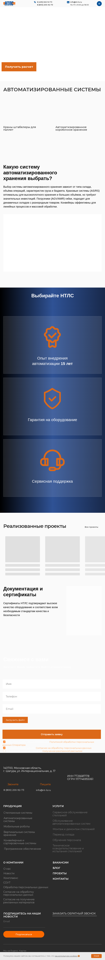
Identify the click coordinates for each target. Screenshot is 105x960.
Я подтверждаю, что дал (49, 748)
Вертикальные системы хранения (19, 833)
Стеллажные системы (18, 812)
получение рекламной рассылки (62, 751)
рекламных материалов (18, 902)
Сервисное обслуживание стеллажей (69, 814)
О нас (7, 868)
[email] (52, 709)
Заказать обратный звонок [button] (74, 913)
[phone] (52, 696)
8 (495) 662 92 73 (44, 2)
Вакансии (61, 862)
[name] (52, 684)
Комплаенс (10, 878)
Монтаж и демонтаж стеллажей (74, 829)
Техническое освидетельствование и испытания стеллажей (68, 848)
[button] (19, 66)
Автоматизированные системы (17, 820)
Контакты (61, 878)
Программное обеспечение (22, 848)
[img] (9, 3)
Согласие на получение (19, 899)
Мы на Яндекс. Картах (14, 951)
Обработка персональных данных (25, 887)
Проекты (60, 873)
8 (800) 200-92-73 (45, 5)
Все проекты (91, 527)
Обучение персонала (67, 840)
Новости (8, 873)
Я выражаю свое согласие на (44, 751)
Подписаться (24, 934)
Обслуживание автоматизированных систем (71, 822)
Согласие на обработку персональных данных (63, 748)
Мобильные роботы (17, 826)
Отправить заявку (52, 734)
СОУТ (6, 882)
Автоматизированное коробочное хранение (71, 128)
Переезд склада (63, 834)
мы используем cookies (66, 956)
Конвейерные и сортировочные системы (19, 842)
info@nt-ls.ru (76, 2)
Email (6, 921)
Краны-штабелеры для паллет (19, 128)
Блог (56, 868)
